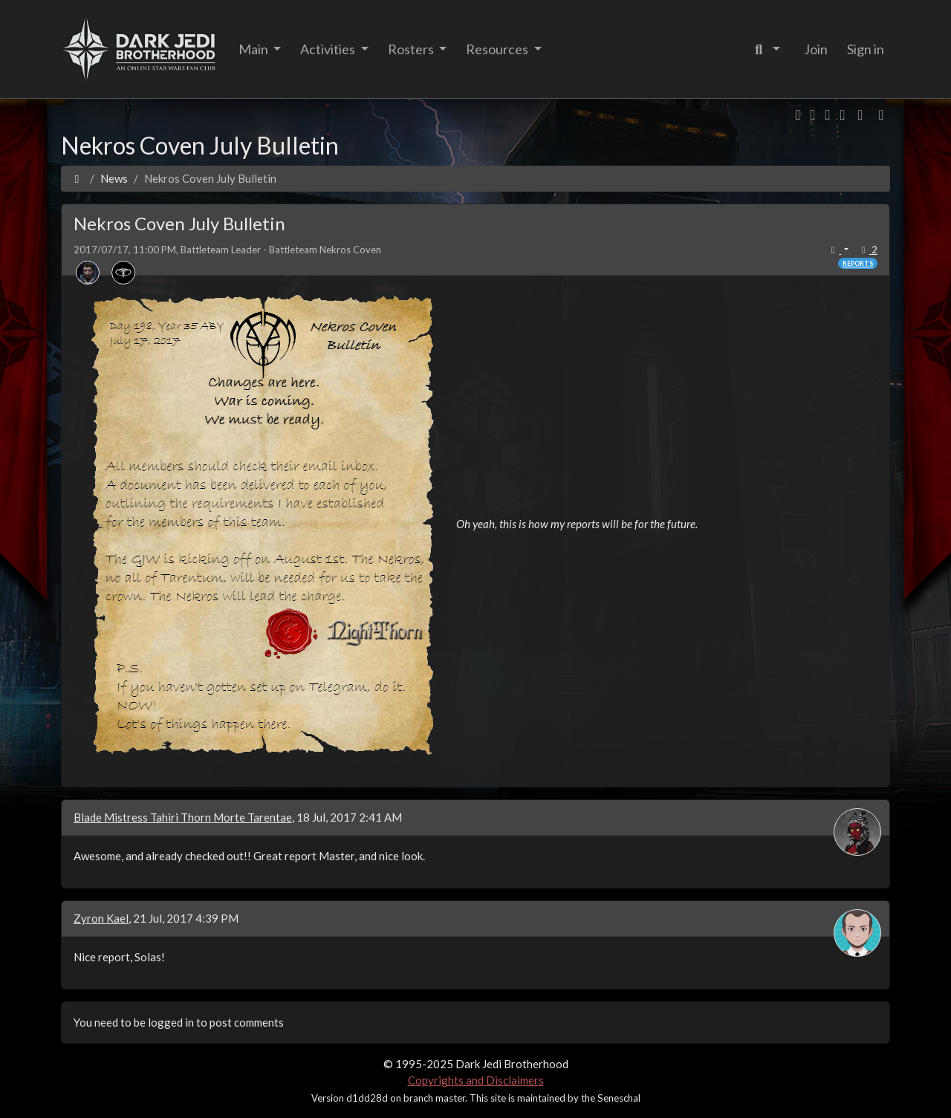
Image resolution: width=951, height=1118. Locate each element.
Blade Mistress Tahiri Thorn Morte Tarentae (183, 817)
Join (816, 49)
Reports (858, 263)
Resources (498, 49)
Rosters (412, 49)
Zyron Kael (101, 918)
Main (254, 49)
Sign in (865, 49)
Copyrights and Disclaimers (476, 1080)
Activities (328, 49)
